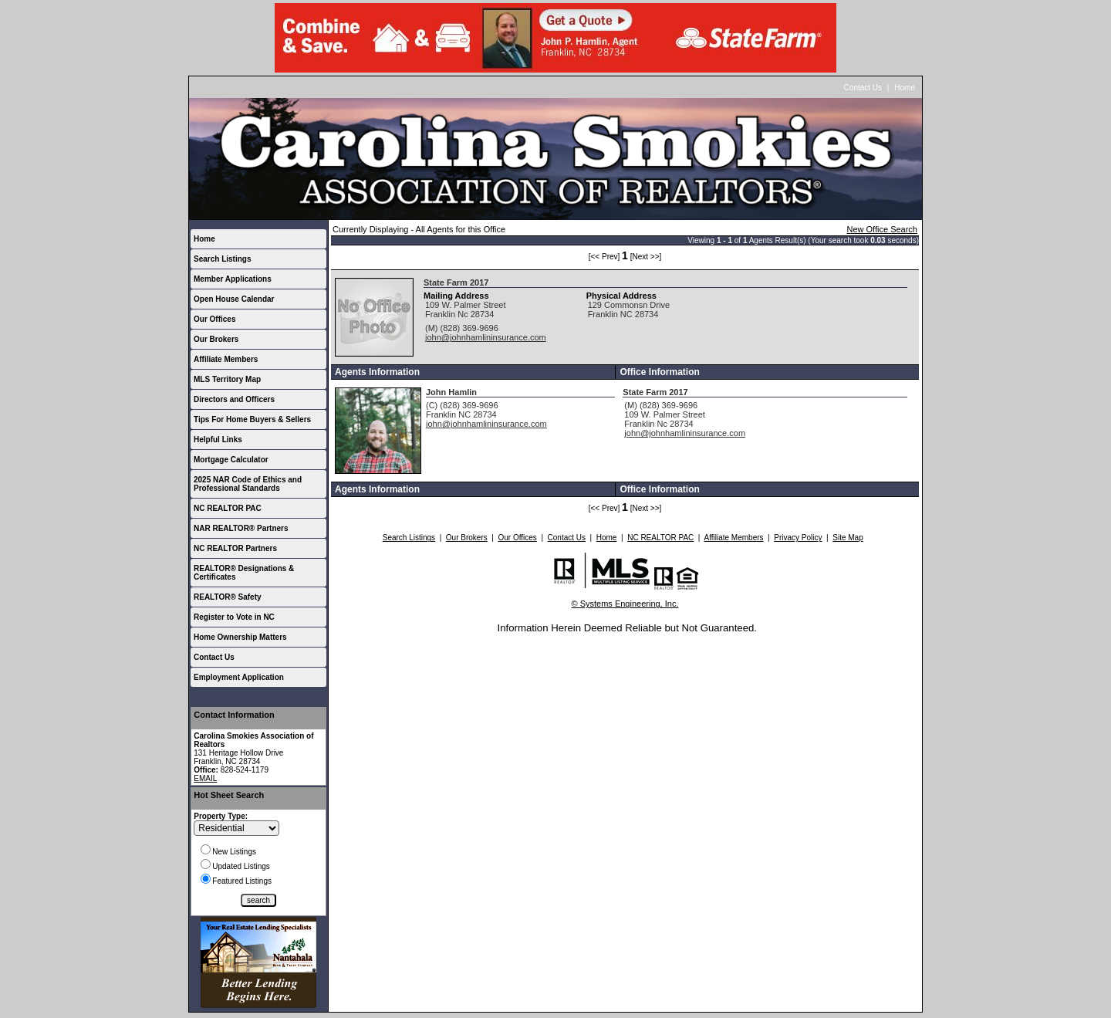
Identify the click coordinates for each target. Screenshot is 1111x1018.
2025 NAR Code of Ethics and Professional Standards (248, 483)
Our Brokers (216, 339)
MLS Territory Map (227, 379)
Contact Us (863, 87)
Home (904, 87)
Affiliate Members (226, 359)
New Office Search (881, 229)
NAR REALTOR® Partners (241, 528)
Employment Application (239, 677)
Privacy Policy (798, 537)
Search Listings (222, 259)
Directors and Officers (234, 399)
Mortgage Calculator (231, 459)
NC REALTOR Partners (235, 548)
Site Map (847, 537)
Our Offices (214, 319)
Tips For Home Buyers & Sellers (252, 419)
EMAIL (205, 778)
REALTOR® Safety (228, 597)
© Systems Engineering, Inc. (625, 603)
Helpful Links (218, 439)
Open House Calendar (234, 299)
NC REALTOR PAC (228, 508)
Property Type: (221, 816)
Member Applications (233, 279)
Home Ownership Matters (240, 637)
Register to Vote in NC (234, 617)
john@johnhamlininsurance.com (485, 337)
